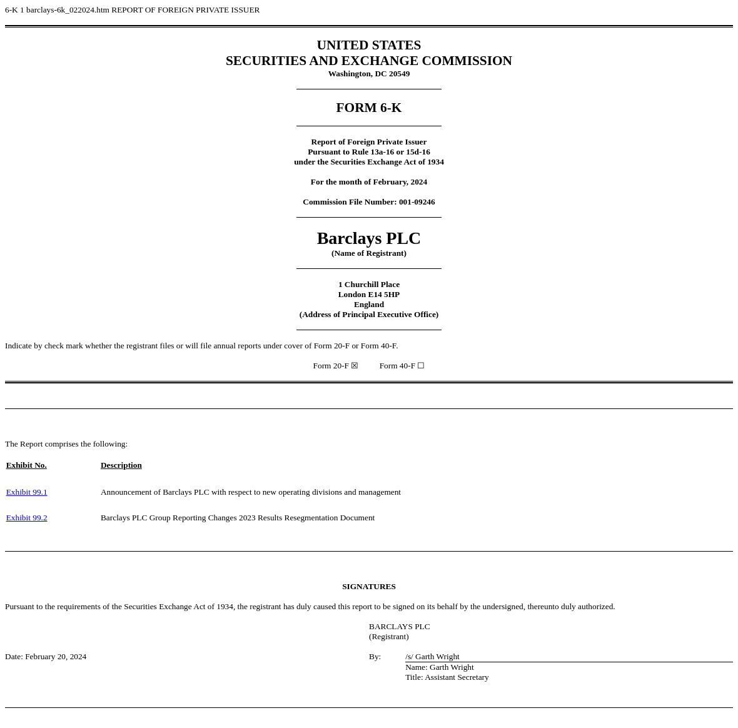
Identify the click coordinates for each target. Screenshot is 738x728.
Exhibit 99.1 (27, 492)
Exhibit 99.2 (27, 517)
